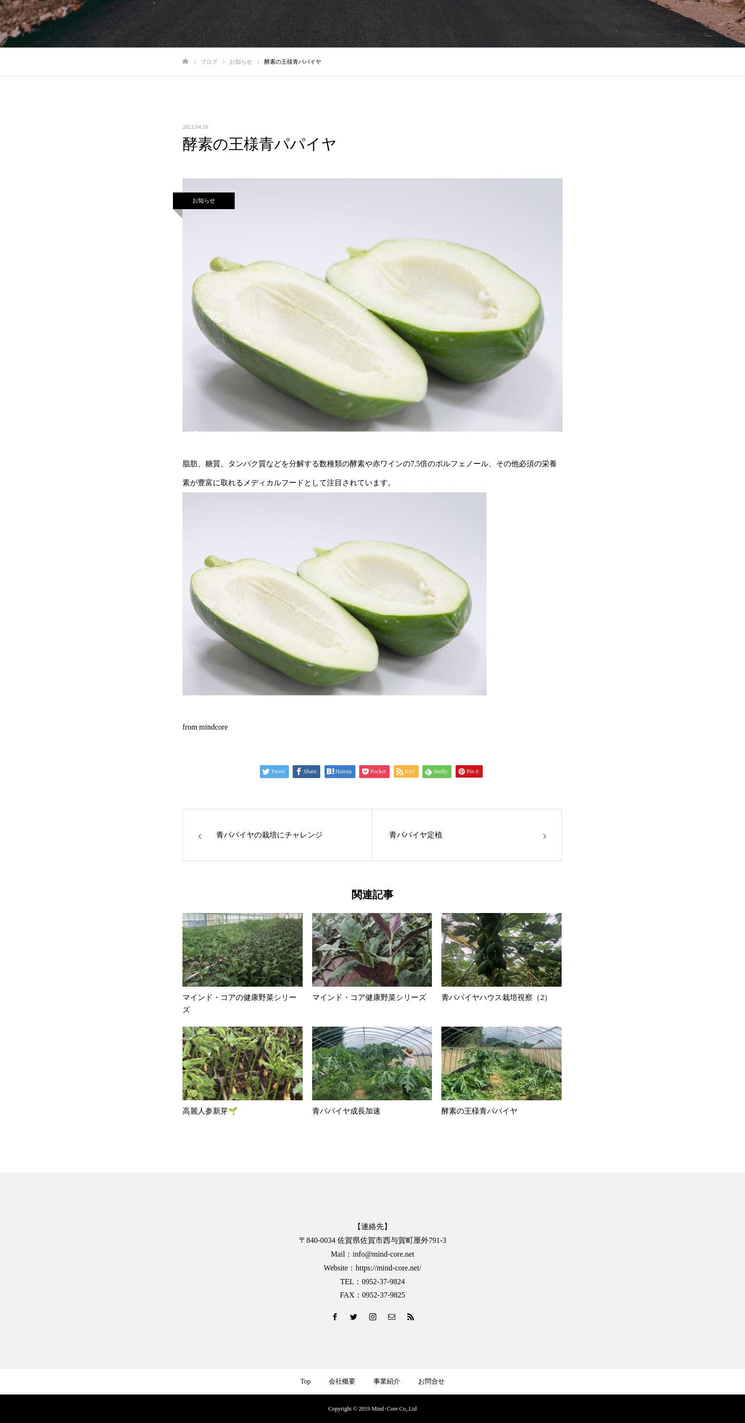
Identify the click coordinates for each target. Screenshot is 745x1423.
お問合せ (431, 1381)
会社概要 (342, 1381)
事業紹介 (386, 1381)
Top (305, 1381)
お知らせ (203, 200)
